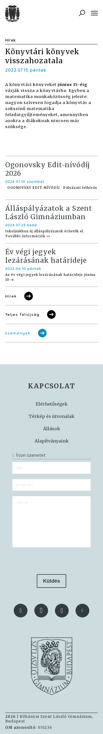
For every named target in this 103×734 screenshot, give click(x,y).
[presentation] (51, 561)
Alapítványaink (52, 441)
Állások (51, 428)
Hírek (19, 296)
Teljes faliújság (31, 314)
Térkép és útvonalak (51, 416)
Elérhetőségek (52, 404)
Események (26, 333)
